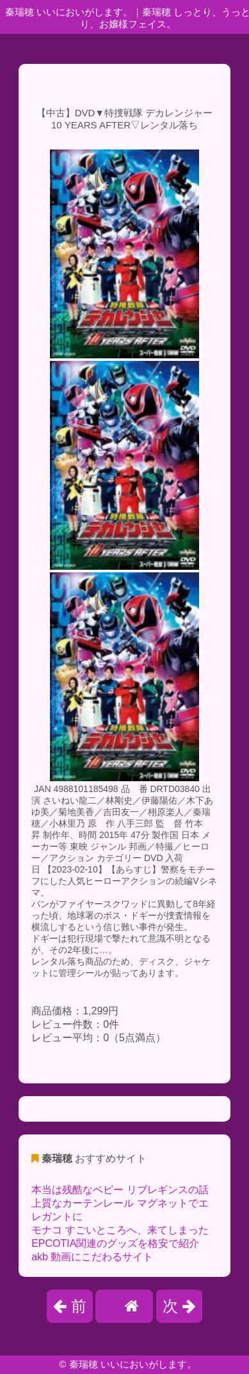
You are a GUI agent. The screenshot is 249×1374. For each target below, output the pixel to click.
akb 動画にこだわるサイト (92, 1256)
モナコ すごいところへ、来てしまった (119, 1230)
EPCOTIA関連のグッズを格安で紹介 (115, 1243)
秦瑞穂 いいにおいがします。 (133, 1364)
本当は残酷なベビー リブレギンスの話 (119, 1189)
